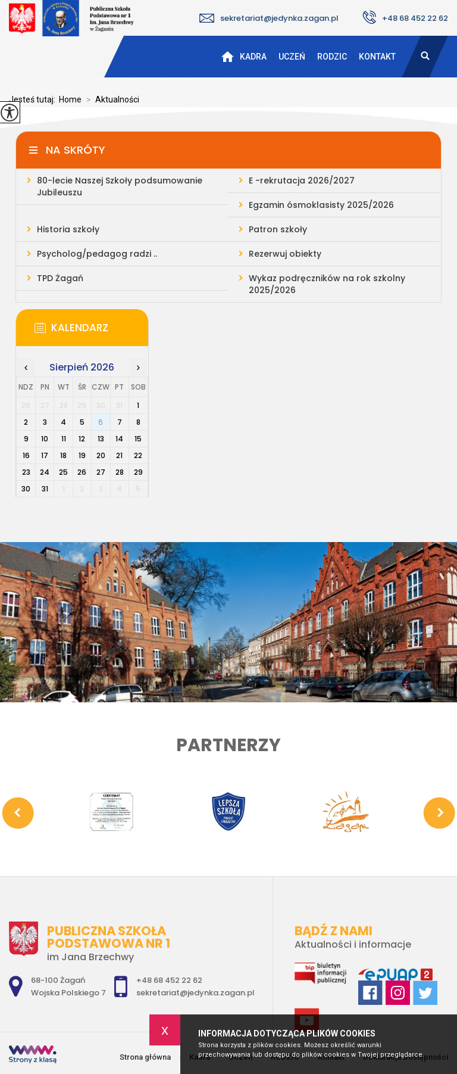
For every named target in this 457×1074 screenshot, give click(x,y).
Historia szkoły (68, 229)
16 (26, 455)
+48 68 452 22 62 (405, 17)
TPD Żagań (60, 278)
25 (63, 472)
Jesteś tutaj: (34, 99)
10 (44, 439)
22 (138, 455)
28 (119, 472)
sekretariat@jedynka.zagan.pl (269, 18)
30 (25, 489)
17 (44, 455)
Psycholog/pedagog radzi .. (97, 254)
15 (138, 439)
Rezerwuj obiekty (285, 254)
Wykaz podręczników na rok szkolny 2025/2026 (327, 284)
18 (63, 455)
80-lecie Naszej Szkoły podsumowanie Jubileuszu (119, 186)
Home (70, 99)
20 (100, 455)
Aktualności (110, 99)
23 (26, 472)
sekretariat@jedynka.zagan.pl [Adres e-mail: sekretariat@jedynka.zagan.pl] (195, 992)
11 (63, 439)
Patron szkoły (278, 229)
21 (119, 455)
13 (101, 439)
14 (119, 439)
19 (82, 455)
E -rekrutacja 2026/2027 (302, 180)
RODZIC (332, 56)
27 (100, 472)
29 (138, 472)
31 (45, 489)
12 (82, 439)
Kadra (253, 56)
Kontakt (377, 56)
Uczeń (291, 56)
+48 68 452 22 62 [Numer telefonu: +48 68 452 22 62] (169, 980)
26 (81, 472)
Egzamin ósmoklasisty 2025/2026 (321, 205)
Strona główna (227, 56)
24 (44, 472)
